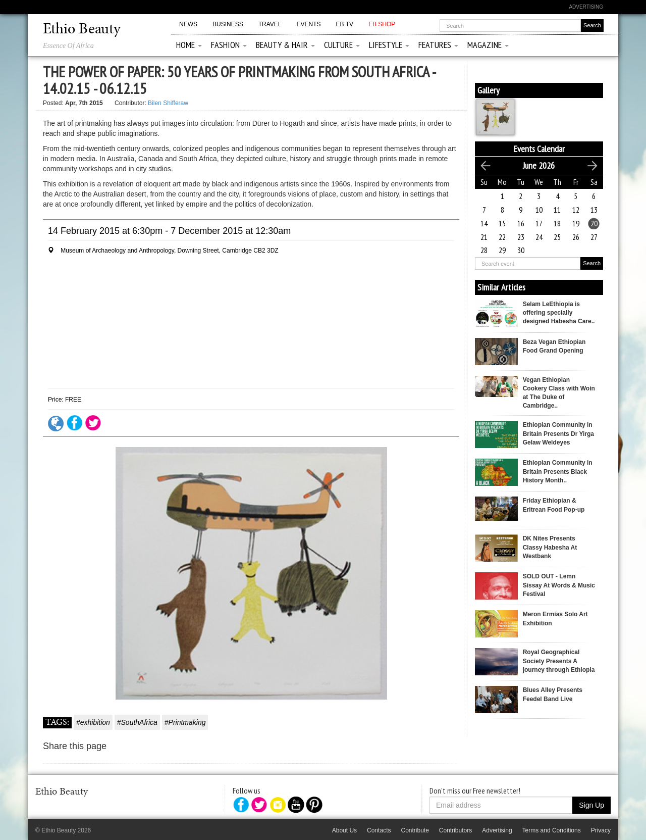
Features (438, 45)
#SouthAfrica (137, 722)
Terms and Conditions (551, 830)
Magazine (488, 45)
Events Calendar (539, 149)
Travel (270, 24)
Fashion (229, 45)
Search (592, 263)
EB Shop (381, 24)
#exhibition (93, 722)
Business (227, 24)
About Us (344, 830)
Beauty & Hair (285, 45)
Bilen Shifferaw (168, 103)
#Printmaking (185, 722)
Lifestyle (389, 45)
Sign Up (591, 805)
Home (189, 45)
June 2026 (539, 165)
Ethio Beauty (82, 29)
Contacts (379, 830)
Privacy (601, 830)
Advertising (586, 7)
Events (308, 24)
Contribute (414, 830)
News (188, 24)
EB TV (344, 24)
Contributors (455, 830)
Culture (342, 45)
